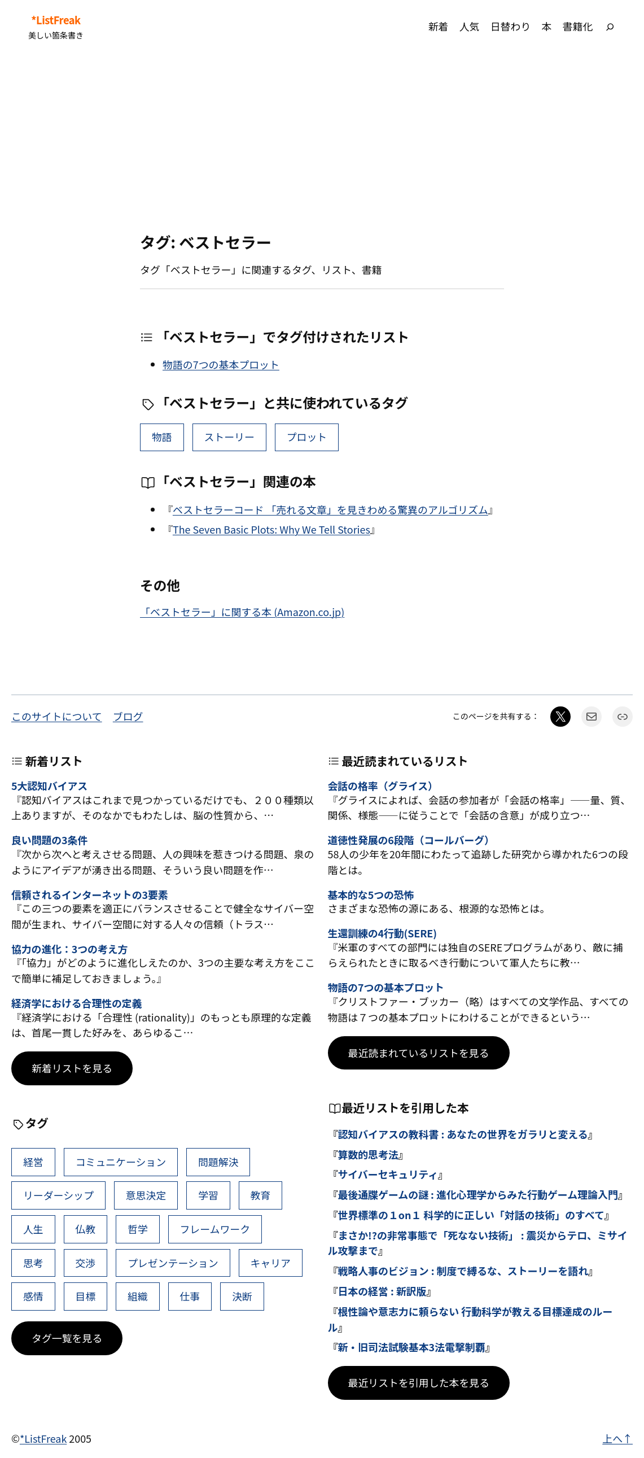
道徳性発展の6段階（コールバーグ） (411, 840)
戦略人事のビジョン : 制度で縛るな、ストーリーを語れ (463, 1270)
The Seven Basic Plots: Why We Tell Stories (271, 529)
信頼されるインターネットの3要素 (89, 895)
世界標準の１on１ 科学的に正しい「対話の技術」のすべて (471, 1214)
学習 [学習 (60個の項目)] (208, 1195)
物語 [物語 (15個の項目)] (162, 436)
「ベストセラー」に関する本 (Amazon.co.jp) (242, 611)
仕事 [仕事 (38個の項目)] (189, 1296)
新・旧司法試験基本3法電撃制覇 (411, 1346)
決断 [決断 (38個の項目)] (242, 1296)
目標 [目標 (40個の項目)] (85, 1296)
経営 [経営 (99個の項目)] (33, 1161)
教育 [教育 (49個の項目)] (260, 1195)
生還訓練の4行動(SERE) (382, 933)
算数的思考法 (368, 1154)
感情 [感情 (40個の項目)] (33, 1296)
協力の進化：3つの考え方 (69, 949)
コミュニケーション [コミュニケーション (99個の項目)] (120, 1161)
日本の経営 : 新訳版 (382, 1291)
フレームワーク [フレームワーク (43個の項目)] (214, 1228)
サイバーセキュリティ (388, 1174)
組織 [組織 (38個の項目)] (138, 1296)
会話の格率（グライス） (383, 786)
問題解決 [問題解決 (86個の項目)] (218, 1161)
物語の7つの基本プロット (221, 364)
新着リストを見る (72, 1067)
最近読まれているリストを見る (418, 1052)
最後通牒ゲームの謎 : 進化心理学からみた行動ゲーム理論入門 (477, 1194)
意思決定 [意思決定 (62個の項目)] (146, 1195)
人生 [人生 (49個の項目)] (33, 1228)
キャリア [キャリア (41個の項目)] (270, 1262)
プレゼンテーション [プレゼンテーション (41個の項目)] (173, 1262)
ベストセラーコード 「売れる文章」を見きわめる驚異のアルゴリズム (330, 509)
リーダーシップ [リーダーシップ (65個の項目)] (58, 1195)
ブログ (128, 716)
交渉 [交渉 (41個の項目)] (85, 1262)
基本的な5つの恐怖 (371, 895)
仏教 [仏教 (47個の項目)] (85, 1228)
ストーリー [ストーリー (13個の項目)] (229, 436)
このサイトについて (56, 716)
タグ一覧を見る (67, 1337)
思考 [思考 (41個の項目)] (33, 1262)
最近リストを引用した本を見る (419, 1382)
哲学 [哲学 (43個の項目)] (138, 1228)
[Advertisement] (322, 143)
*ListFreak (55, 20)
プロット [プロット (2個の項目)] (307, 436)
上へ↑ (617, 1438)
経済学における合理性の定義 (76, 1003)
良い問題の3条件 (49, 840)
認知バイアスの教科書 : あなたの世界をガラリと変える (463, 1134)
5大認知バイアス (49, 786)
